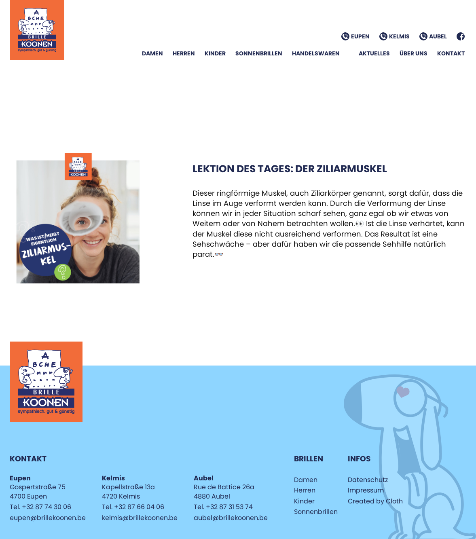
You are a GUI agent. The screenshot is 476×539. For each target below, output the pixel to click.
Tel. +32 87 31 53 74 (223, 507)
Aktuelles (374, 53)
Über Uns (413, 53)
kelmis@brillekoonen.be (140, 517)
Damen (152, 53)
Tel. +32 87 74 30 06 (40, 507)
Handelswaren (316, 53)
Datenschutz (368, 479)
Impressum (366, 490)
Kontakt (451, 53)
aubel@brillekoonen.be (231, 517)
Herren (184, 53)
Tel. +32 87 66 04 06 (133, 507)
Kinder (215, 53)
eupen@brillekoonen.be (48, 517)
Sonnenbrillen (258, 53)
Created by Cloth (375, 501)
